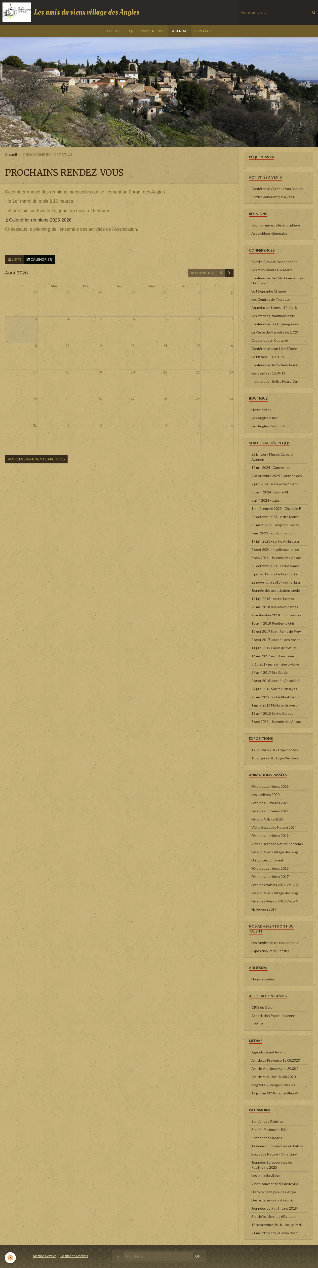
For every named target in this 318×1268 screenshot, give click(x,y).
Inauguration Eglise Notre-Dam (275, 381)
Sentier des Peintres (267, 1121)
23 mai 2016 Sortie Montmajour (275, 697)
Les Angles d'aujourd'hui (270, 426)
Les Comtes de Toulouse (270, 299)
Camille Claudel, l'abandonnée (274, 262)
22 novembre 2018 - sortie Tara (275, 582)
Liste (14, 259)
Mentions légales (44, 1256)
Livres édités (261, 410)
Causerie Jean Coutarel (269, 340)
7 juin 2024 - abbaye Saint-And (275, 484)
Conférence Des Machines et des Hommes (277, 280)
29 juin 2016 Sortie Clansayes (274, 689)
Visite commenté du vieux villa (274, 1184)
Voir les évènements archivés (36, 459)
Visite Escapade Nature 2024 (274, 827)
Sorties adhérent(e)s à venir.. (273, 197)
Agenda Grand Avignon (269, 1052)
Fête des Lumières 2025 (270, 786)
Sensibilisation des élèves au (273, 1216)
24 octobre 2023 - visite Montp (275, 517)
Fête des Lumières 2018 (270, 868)
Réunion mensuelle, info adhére (275, 225)
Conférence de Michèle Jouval (274, 365)
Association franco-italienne (273, 1015)
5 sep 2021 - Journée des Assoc (276, 558)
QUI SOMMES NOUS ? (146, 31)
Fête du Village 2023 (267, 819)
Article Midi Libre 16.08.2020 (273, 1077)
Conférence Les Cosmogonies (274, 324)
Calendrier (39, 259)
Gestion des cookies (74, 1256)
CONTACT (203, 31)
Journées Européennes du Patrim (277, 1146)
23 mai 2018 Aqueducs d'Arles (274, 607)
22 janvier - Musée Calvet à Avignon (272, 456)
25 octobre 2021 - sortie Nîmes (275, 566)
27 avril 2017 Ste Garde (269, 672)
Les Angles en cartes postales (274, 942)
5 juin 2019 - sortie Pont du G (274, 574)
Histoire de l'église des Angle (273, 1192)
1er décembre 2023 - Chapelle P (276, 508)
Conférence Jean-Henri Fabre (274, 348)
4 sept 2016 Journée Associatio (276, 680)
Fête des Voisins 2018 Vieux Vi (275, 901)
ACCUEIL (113, 31)
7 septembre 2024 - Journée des (276, 476)
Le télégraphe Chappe (268, 291)
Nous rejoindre (262, 979)
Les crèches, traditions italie (273, 316)
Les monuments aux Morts (272, 270)
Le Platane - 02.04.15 (267, 357)
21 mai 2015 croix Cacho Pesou (275, 1233)
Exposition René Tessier (270, 951)
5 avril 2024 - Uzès (265, 500)
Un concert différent (267, 860)
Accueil (11, 154)
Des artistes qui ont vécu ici (272, 1200)
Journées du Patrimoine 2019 (274, 1208)
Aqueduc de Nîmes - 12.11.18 (274, 307)
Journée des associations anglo (275, 590)
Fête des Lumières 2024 (270, 803)
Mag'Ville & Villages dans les (273, 1085)
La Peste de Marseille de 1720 (274, 332)
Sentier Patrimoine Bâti (269, 1129)
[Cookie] (10, 1257)
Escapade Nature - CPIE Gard (274, 1154)
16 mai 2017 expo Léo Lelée (272, 656)
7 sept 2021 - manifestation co (275, 549)
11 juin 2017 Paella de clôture (274, 648)
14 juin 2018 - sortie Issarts (272, 599)
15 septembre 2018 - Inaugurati (276, 1225)
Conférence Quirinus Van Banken (277, 188)
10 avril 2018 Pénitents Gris (273, 623)
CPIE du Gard (262, 1007)
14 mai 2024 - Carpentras (270, 467)
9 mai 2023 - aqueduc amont (273, 533)
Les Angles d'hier (264, 418)
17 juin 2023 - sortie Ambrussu (275, 541)
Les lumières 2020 (265, 794)
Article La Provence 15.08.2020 (275, 1060)
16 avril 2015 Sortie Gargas (272, 713)
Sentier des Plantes (266, 1138)
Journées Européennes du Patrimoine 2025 (271, 1164)
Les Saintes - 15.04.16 (268, 373)
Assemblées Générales (269, 233)
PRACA (257, 1024)
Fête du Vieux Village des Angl (275, 852)
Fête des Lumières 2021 (270, 811)
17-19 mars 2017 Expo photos (274, 750)
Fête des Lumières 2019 (270, 835)
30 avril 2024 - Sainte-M (269, 492)
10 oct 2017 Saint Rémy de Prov (276, 631)
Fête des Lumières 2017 (270, 876)
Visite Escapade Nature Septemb (277, 844)
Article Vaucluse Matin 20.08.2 (275, 1068)
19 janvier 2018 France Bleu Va (275, 1093)
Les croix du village (265, 1175)
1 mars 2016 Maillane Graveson (275, 705)
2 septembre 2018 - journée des (276, 615)
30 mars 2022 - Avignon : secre (275, 525)
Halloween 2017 (264, 909)
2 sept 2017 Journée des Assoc (275, 639)
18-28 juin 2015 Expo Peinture (274, 758)
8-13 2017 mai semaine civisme (275, 664)
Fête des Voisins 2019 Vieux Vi (275, 885)
